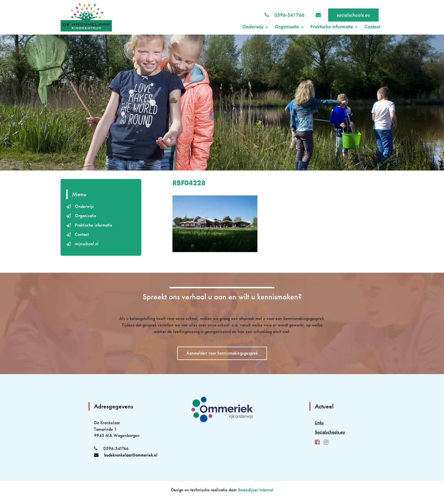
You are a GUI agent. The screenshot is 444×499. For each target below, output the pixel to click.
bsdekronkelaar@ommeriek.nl (125, 455)
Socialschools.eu (330, 432)
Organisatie (85, 216)
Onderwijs (84, 206)
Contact (372, 26)
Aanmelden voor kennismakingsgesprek (222, 353)
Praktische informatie (93, 225)
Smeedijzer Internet (255, 490)
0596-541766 (289, 15)
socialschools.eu (353, 15)
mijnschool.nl (87, 244)
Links (319, 423)
